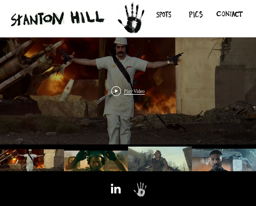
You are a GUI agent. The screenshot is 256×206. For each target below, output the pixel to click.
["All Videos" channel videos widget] (128, 109)
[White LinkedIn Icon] (116, 188)
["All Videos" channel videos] (128, 163)
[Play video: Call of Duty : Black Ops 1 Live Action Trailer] (127, 91)
